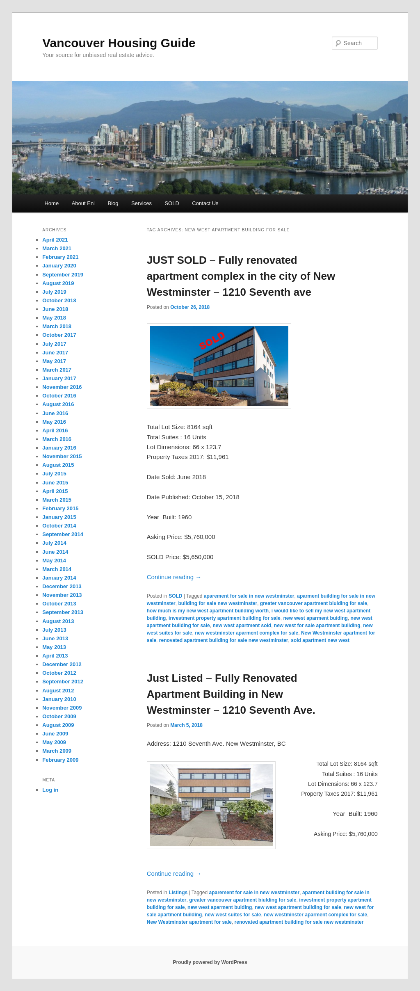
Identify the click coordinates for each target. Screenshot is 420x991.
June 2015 (55, 483)
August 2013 (58, 621)
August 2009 (58, 725)
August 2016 (58, 404)
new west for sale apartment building (317, 625)
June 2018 (55, 309)
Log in (50, 790)
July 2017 (54, 344)
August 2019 (58, 283)
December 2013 (61, 586)
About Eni (83, 203)
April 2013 (55, 656)
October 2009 (59, 716)
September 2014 (62, 534)
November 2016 (62, 387)
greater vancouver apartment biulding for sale (313, 603)
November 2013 (62, 595)
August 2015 (58, 465)
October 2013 (59, 604)
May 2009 (54, 742)
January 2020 (59, 266)
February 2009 (60, 760)
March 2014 (56, 569)
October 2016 (59, 396)
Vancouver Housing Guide (118, 43)
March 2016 (56, 439)
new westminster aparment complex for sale (246, 633)
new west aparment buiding (315, 618)
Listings (178, 892)
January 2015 (59, 517)
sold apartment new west (320, 640)
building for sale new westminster (217, 603)
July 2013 (54, 630)
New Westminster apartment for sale (189, 922)
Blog (113, 203)
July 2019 (54, 292)
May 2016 (54, 422)
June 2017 (55, 352)
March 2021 (56, 248)
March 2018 (56, 326)
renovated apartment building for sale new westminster (223, 640)
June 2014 (55, 552)
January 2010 (59, 699)
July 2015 (54, 473)
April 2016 (55, 430)
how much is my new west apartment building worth (208, 611)
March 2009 (56, 751)
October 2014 (59, 526)
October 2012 (59, 673)
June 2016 (55, 413)
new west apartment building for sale (298, 907)
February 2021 (60, 257)
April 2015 (55, 491)
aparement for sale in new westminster (249, 596)
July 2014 (54, 543)
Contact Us (205, 203)
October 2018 (59, 300)
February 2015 (60, 508)
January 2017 (59, 378)
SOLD (171, 203)
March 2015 (56, 500)
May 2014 (54, 560)
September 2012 (62, 681)
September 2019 (62, 275)
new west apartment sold (241, 625)
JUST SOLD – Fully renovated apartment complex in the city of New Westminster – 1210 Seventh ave (241, 276)
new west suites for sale (233, 915)
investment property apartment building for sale (225, 618)
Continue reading (174, 576)
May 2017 (54, 361)
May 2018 (54, 318)
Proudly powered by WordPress (210, 962)
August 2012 (58, 690)
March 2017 (56, 370)
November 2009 (62, 708)
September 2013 (62, 612)
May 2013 (54, 647)
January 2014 (59, 578)
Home (51, 203)
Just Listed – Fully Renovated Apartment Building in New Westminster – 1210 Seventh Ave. (231, 694)
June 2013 (55, 638)
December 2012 (61, 664)
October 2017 (59, 335)
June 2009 (55, 734)
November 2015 (62, 456)
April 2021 (55, 240)
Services (141, 203)
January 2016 (59, 448)
